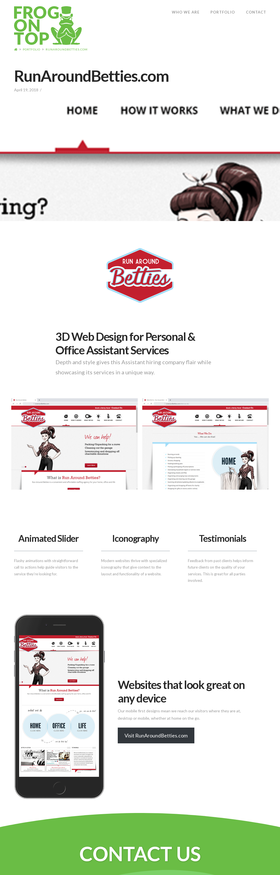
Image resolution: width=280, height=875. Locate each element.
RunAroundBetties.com (67, 49)
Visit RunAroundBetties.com (156, 735)
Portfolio (31, 49)
